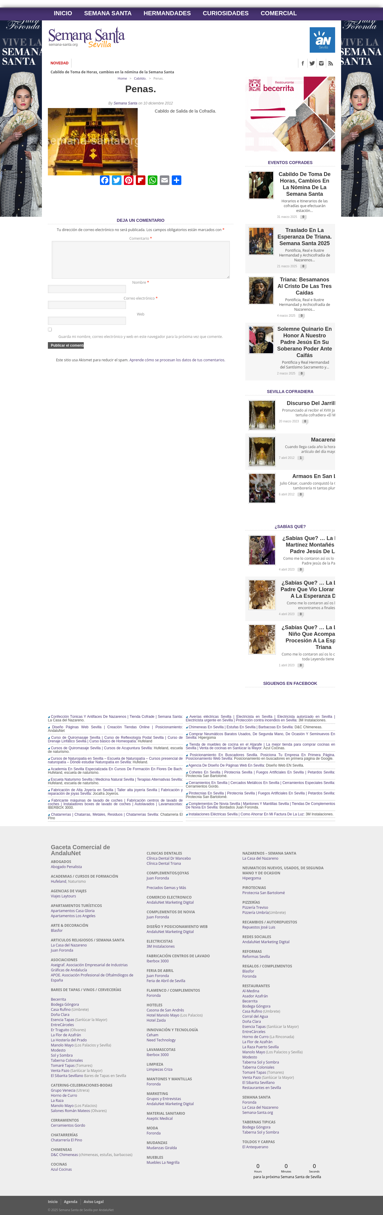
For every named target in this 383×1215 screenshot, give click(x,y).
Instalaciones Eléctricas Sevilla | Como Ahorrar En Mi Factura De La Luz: (245, 814)
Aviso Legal (94, 1201)
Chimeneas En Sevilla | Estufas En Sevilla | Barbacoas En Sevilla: (240, 727)
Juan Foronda (62, 950)
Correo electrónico (140, 305)
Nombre (140, 289)
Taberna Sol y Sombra (260, 1062)
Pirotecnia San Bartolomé (263, 892)
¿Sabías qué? (290, 526)
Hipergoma (251, 878)
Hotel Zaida (156, 1020)
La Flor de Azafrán (66, 1034)
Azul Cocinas (61, 1169)
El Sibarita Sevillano (67, 1075)
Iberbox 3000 (158, 961)
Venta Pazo (60, 1070)
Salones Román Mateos (70, 1110)
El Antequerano (255, 1146)
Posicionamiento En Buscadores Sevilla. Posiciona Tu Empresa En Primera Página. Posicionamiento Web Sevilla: (260, 757)
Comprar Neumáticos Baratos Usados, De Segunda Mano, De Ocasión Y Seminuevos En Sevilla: (260, 736)
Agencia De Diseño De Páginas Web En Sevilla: (225, 765)
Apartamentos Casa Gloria (73, 910)
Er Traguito (60, 1029)
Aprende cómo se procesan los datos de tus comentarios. (177, 367)
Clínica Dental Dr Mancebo (169, 858)
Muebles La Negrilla (163, 1162)
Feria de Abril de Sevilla (166, 980)
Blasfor (57, 930)
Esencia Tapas (62, 1019)
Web (140, 321)
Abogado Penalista (66, 866)
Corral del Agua (255, 1016)
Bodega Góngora (65, 1004)
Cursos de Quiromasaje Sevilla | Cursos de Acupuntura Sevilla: (100, 748)
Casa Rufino (61, 1009)
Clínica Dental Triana (164, 863)
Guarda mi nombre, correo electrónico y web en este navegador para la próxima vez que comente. (140, 343)
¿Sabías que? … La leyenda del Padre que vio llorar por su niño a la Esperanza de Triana (324, 589)
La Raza (57, 1100)
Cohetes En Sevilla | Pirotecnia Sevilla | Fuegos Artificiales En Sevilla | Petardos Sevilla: (260, 772)
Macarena (323, 440)
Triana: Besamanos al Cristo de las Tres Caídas (304, 286)
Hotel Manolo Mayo (163, 1015)
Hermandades (167, 13)
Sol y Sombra (62, 1055)
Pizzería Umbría (255, 912)
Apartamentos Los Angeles (73, 915)
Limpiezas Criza (159, 1069)
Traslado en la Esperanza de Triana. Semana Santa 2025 (304, 236)
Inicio (63, 13)
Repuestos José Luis (258, 927)
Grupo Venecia (63, 1090)
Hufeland (58, 881)
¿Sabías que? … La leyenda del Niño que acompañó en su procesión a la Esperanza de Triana (323, 637)
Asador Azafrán (255, 996)
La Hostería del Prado (69, 1040)
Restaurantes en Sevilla (261, 1087)
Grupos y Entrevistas (164, 1098)
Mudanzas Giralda (162, 1147)
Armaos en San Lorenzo (323, 476)
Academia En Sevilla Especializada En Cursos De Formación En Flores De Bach (115, 769)
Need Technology (161, 1040)
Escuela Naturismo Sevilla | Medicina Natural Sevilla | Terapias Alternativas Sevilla (115, 779)
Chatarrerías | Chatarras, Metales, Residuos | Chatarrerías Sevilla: (103, 814)
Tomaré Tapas (63, 1065)
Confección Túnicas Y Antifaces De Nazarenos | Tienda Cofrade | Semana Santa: (115, 717)
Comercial (279, 13)
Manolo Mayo (62, 1045)
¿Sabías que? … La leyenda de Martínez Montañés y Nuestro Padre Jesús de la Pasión (323, 544)
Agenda (70, 1201)
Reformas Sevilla (256, 956)
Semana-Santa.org (257, 1112)
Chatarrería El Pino (66, 1140)
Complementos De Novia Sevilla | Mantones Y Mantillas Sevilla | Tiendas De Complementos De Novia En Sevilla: (260, 805)
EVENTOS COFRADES (290, 162)
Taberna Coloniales (67, 1060)
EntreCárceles (62, 1024)
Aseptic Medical (160, 1118)
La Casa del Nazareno (69, 945)
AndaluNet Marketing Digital (170, 902)
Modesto (58, 1050)
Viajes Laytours (63, 896)
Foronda (154, 995)
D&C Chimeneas (64, 1154)
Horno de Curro (64, 1095)
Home (122, 78)
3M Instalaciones (161, 946)
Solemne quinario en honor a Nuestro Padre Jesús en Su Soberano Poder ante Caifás (304, 342)
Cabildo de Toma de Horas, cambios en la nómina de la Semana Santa (112, 72)
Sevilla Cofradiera (290, 391)
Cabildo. (140, 78)
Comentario (140, 238)
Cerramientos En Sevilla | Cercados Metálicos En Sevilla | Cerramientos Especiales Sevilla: (260, 783)
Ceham (152, 1034)
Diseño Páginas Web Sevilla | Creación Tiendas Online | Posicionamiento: (115, 727)
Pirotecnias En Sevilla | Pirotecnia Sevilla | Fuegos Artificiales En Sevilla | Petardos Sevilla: (260, 793)
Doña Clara (60, 1014)
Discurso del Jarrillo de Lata (323, 403)
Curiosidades (226, 13)
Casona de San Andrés (165, 1010)
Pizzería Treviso (255, 907)
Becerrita (58, 999)
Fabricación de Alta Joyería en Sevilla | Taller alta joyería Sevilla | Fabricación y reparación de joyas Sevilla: (115, 792)
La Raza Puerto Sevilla (260, 1046)
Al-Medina (250, 990)
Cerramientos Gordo (68, 1125)
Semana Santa (108, 13)
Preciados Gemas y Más (166, 887)
